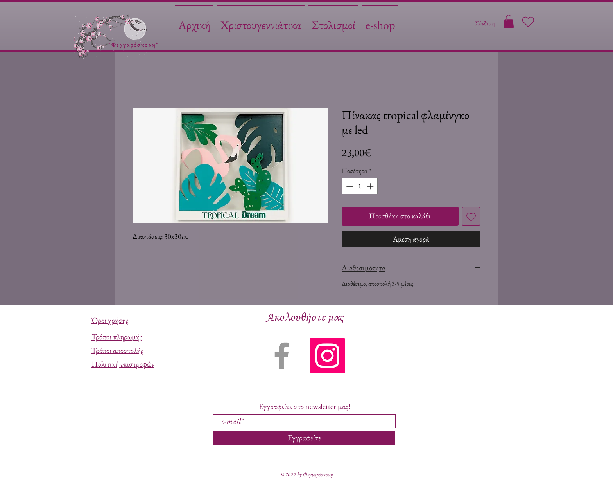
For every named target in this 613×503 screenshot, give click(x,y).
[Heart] (528, 22)
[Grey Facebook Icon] (281, 355)
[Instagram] (327, 355)
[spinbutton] (360, 186)
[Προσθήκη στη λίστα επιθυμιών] (471, 216)
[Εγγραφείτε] (304, 438)
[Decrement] (349, 186)
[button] (508, 21)
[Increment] (371, 186)
